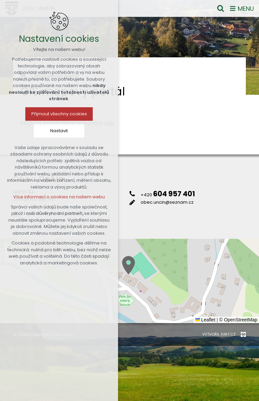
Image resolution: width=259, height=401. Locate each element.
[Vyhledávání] (220, 8)
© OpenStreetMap (238, 319)
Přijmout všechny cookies (59, 114)
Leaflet (205, 319)
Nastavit (59, 130)
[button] (128, 265)
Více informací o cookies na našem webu (59, 197)
